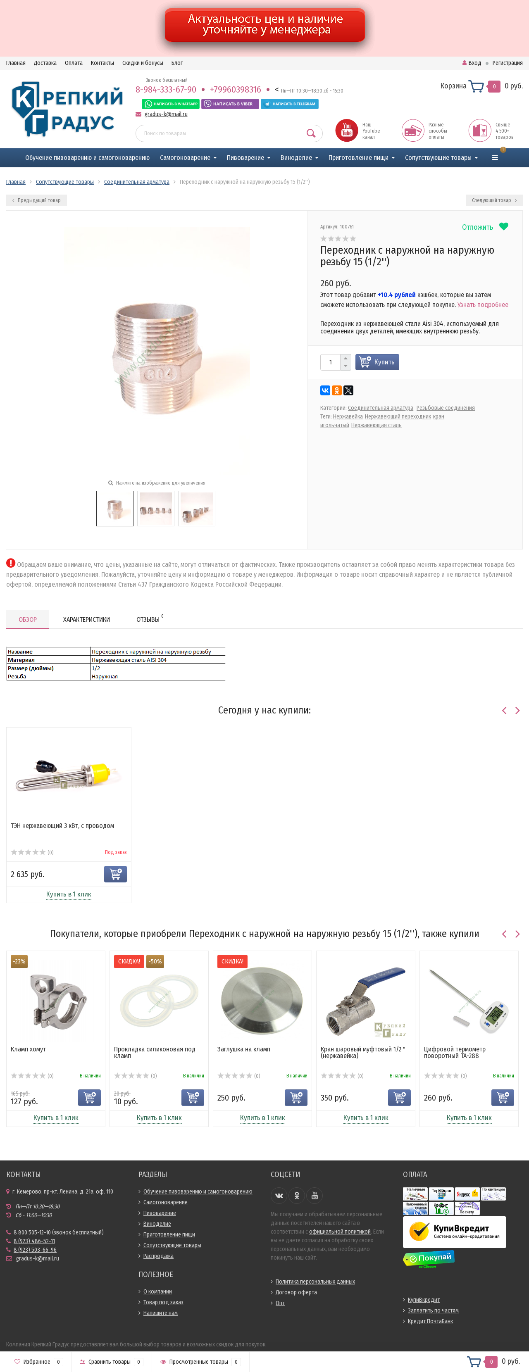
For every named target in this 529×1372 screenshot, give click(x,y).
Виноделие (296, 158)
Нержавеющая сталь (376, 425)
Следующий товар (494, 200)
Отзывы (150, 618)
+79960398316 (235, 89)
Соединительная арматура (380, 407)
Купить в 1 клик (68, 894)
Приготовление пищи (358, 158)
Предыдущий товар (36, 200)
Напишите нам (160, 1313)
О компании (157, 1291)
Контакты (102, 63)
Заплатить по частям (433, 1310)
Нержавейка (348, 416)
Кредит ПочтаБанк (430, 1321)
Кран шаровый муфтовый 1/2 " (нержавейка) (363, 1052)
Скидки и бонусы (142, 63)
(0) (32, 853)
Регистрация (508, 63)
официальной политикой (340, 1231)
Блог (177, 63)
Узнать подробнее (483, 305)
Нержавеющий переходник (398, 416)
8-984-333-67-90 (166, 89)
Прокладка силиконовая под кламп (154, 1052)
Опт (280, 1303)
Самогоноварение (185, 158)
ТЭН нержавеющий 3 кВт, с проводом (62, 826)
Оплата (74, 63)
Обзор (28, 619)
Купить (384, 362)
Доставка (45, 63)
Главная (16, 63)
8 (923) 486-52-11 (34, 1241)
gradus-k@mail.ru (166, 114)
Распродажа (158, 1256)
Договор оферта (296, 1292)
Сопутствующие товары (438, 158)
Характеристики (86, 619)
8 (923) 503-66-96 (35, 1249)
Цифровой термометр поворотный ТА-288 (455, 1052)
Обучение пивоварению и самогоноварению (87, 158)
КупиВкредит (424, 1299)
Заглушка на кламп (243, 1049)
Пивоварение (245, 158)
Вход (471, 63)
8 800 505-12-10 (32, 1232)
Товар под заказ (163, 1302)
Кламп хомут (28, 1049)
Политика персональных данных (315, 1281)
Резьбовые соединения (446, 407)
